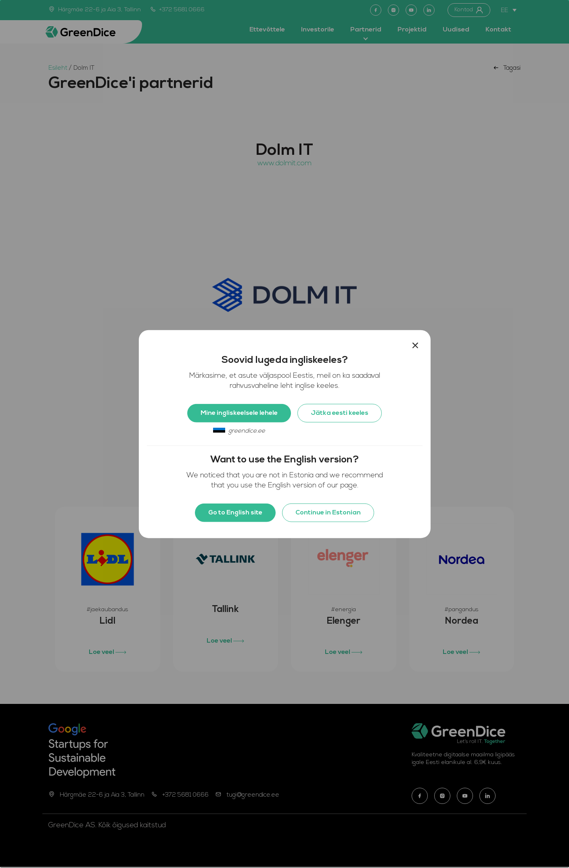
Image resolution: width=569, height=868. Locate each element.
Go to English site (235, 513)
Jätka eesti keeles (339, 413)
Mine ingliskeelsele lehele (239, 413)
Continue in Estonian (328, 513)
